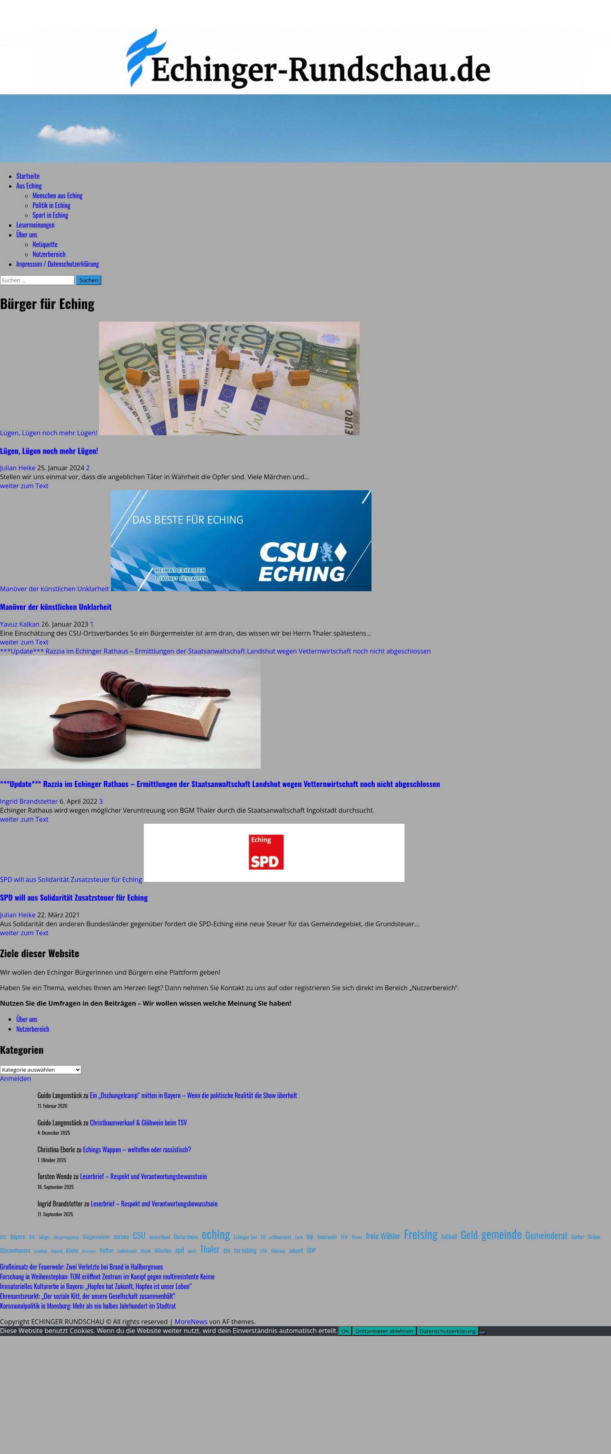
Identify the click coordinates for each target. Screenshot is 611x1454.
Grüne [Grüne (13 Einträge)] (594, 1236)
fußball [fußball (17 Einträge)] (449, 1236)
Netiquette (45, 244)
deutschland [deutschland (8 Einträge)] (159, 1236)
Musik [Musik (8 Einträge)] (146, 1250)
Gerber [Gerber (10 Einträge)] (577, 1237)
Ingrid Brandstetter (29, 801)
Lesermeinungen (35, 225)
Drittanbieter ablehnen (384, 1331)
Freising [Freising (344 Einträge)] (420, 1233)
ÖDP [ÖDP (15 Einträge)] (311, 1250)
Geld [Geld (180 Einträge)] (469, 1234)
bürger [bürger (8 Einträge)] (44, 1236)
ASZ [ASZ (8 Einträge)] (3, 1236)
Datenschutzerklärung (448, 1331)
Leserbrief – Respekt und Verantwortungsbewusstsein (143, 1176)
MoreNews (191, 1321)
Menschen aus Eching (58, 195)
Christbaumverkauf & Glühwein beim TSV (138, 1122)
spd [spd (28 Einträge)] (179, 1249)
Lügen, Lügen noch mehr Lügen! (48, 432)
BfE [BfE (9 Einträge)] (32, 1237)
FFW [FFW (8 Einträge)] (344, 1236)
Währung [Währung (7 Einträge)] (278, 1251)
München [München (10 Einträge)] (162, 1250)
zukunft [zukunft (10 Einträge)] (296, 1250)
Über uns (26, 234)
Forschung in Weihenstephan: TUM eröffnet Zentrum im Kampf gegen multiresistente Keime (107, 1276)
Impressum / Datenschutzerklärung (57, 264)
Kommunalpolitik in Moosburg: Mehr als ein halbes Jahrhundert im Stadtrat (88, 1306)
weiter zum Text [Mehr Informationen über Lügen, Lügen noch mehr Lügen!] (24, 485)
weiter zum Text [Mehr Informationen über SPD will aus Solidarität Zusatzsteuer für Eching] (24, 932)
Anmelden (15, 1078)
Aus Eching (29, 186)
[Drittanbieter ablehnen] (482, 1333)
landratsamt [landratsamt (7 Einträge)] (127, 1251)
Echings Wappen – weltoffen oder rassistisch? (137, 1149)
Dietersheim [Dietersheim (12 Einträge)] (186, 1237)
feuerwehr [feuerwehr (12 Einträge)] (327, 1237)
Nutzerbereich (49, 254)
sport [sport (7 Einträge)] (192, 1251)
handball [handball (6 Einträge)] (40, 1251)
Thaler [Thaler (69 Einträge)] (210, 1248)
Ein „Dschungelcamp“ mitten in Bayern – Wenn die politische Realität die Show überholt (193, 1095)
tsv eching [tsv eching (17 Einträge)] (245, 1250)
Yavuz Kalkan (20, 624)
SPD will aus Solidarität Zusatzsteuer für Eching (71, 879)
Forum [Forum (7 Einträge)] (357, 1237)
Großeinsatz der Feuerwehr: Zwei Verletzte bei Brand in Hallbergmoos (81, 1267)
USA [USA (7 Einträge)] (263, 1251)
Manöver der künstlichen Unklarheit (54, 588)
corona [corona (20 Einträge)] (121, 1236)
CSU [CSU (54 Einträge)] (139, 1235)
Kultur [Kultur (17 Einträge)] (107, 1250)
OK (345, 1331)
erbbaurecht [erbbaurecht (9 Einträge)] (281, 1237)
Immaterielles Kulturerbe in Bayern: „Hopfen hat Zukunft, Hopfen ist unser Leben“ (95, 1286)
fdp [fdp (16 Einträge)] (309, 1236)
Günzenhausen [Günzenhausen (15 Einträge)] (15, 1250)
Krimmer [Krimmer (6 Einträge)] (89, 1251)
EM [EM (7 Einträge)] (263, 1237)
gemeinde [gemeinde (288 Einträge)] (501, 1233)
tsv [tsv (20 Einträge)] (226, 1250)
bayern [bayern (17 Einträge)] (17, 1236)
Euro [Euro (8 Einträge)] (299, 1236)
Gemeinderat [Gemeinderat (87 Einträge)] (546, 1234)
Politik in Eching (51, 205)
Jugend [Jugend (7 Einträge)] (56, 1251)
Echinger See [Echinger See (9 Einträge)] (245, 1237)
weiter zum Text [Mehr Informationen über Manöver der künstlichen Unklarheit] (24, 642)
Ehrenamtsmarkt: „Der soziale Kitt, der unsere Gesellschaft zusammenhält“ (87, 1296)
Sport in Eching (50, 215)
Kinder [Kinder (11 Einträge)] (72, 1250)
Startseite (28, 176)
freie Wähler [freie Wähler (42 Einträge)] (383, 1235)
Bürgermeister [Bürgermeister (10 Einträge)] (96, 1237)
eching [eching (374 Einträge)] (216, 1233)
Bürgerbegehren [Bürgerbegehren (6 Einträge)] (66, 1237)
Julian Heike (18, 467)
